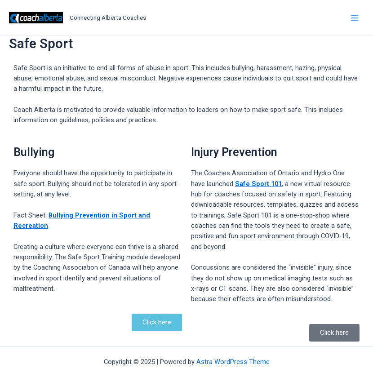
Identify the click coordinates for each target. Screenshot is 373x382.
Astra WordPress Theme (233, 362)
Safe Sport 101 (258, 184)
